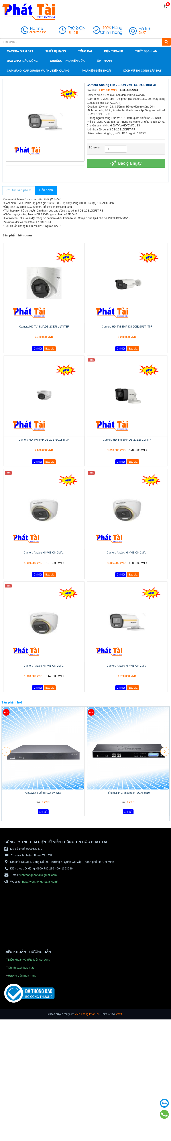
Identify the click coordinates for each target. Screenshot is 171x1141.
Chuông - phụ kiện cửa (67, 60)
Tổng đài (85, 51)
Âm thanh (104, 60)
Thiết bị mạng (55, 51)
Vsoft (119, 1014)
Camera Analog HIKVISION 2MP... (44, 552)
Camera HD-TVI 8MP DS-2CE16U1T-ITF (127, 439)
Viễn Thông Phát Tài (87, 1014)
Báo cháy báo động (22, 60)
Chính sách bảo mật (21, 967)
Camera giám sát (20, 51)
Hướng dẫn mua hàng (22, 975)
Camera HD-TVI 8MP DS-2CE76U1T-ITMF (44, 439)
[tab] (18, 190)
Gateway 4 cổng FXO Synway (43, 792)
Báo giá (49, 348)
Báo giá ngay (126, 163)
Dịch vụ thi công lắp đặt (142, 70)
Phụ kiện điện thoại (96, 70)
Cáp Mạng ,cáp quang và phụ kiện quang (38, 70)
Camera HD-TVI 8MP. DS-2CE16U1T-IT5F (127, 326)
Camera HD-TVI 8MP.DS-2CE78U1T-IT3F (44, 326)
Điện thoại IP (113, 51)
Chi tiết (37, 348)
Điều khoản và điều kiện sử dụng (29, 959)
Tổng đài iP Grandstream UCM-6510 (128, 792)
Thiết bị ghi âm (146, 51)
